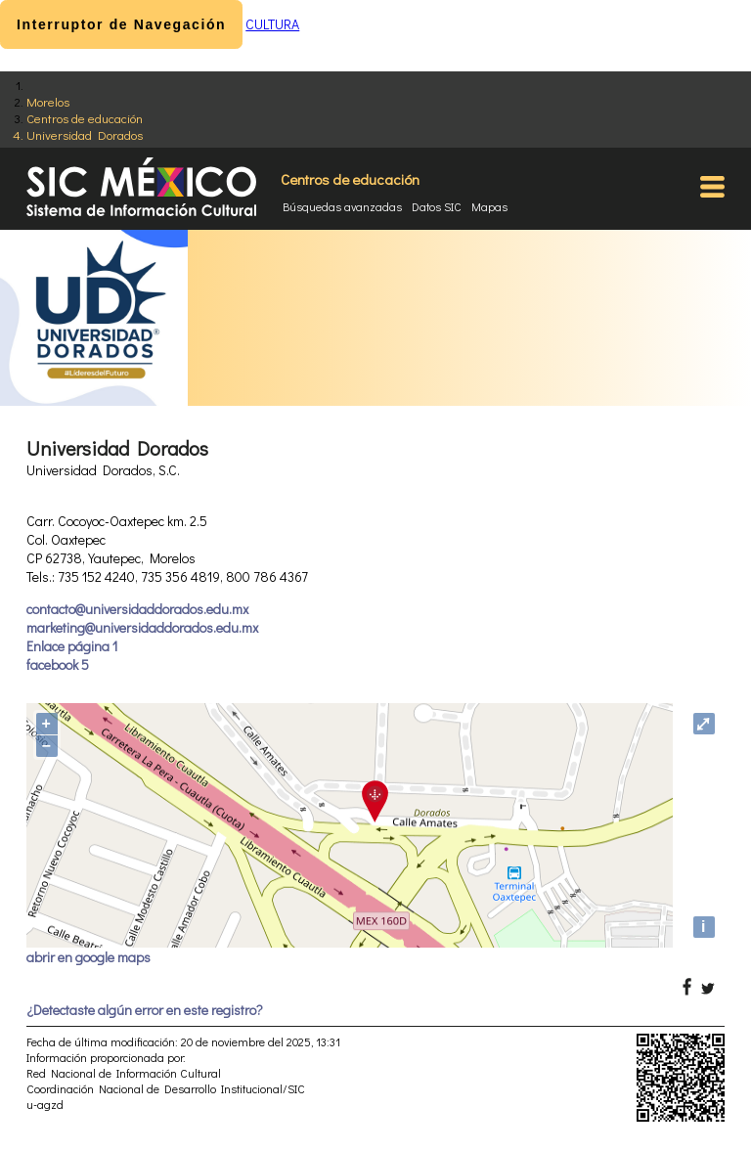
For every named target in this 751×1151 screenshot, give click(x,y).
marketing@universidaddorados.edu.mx (142, 627)
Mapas (489, 206)
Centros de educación (84, 118)
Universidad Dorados (84, 134)
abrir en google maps (88, 957)
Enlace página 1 (71, 646)
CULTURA (272, 24)
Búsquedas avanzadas (342, 206)
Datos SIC (437, 206)
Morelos (47, 101)
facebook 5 (57, 664)
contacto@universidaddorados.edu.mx (137, 608)
